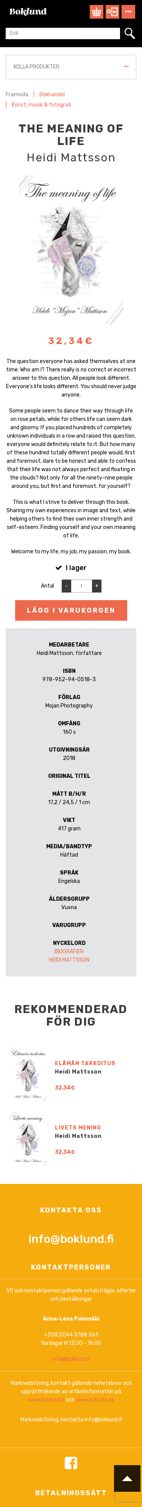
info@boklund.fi (71, 1454)
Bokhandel (52, 94)
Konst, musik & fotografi (41, 105)
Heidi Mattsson (69, 960)
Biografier (69, 951)
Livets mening (78, 1343)
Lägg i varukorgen (71, 610)
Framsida (17, 94)
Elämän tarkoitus (85, 1279)
